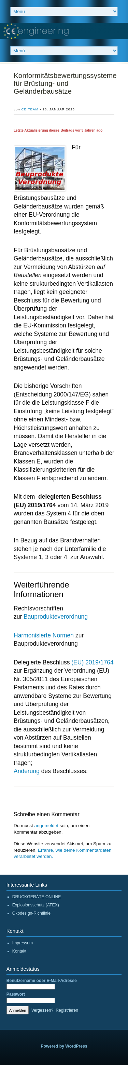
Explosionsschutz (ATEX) (35, 905)
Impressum (22, 943)
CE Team (29, 109)
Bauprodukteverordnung (56, 616)
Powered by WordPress (64, 1046)
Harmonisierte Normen (44, 635)
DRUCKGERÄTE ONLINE (36, 896)
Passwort (15, 994)
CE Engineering (64, 31)
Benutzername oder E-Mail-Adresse (41, 980)
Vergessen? (42, 1010)
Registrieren (67, 1010)
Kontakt (19, 951)
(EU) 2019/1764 (92, 662)
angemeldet (46, 825)
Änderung (27, 771)
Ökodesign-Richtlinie (31, 913)
